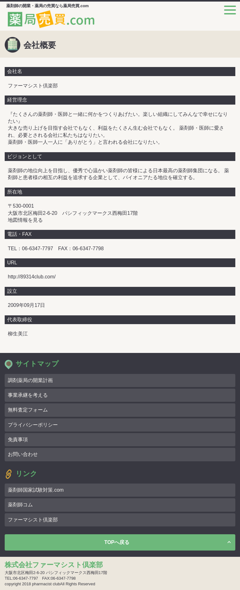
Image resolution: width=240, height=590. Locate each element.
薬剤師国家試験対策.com (36, 490)
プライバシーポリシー (33, 424)
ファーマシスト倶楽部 (33, 519)
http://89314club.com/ (32, 276)
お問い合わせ (23, 454)
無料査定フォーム (28, 409)
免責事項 (18, 439)
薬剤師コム (20, 504)
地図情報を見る (25, 220)
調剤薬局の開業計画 (30, 380)
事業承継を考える (28, 395)
